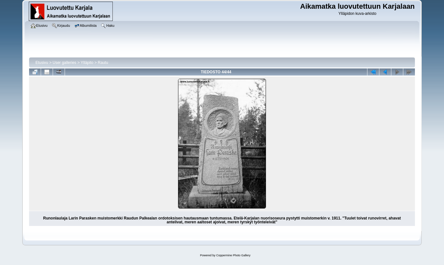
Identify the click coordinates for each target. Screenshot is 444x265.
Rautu (103, 62)
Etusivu (42, 62)
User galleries (64, 62)
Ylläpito (87, 62)
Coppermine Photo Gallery (233, 255)
